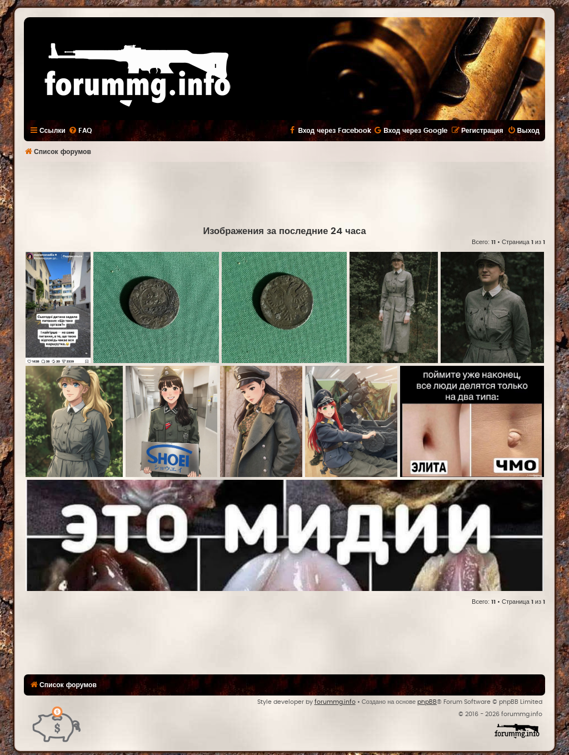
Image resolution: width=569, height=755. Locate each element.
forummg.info (335, 702)
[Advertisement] (284, 192)
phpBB (427, 702)
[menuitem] (80, 130)
